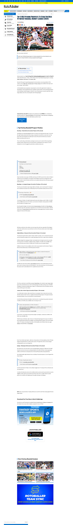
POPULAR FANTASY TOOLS (9, 13)
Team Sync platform (30, 115)
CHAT (46, 11)
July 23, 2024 (34, 196)
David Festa (37, 283)
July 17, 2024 (35, 173)
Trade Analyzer (10, 31)
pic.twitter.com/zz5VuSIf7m (28, 362)
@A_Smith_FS (49, 24)
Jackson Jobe (32, 79)
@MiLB (22, 258)
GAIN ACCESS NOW (22, 120)
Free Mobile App (10, 34)
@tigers (31, 306)
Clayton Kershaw (37, 206)
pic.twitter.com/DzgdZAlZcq (24, 308)
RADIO (67, 11)
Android (49, 402)
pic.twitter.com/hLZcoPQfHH (37, 258)
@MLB (49, 256)
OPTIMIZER (51, 11)
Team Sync (9, 22)
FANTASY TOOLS (36, 11)
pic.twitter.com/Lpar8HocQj (28, 194)
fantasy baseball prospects (39, 76)
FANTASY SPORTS (13, 11)
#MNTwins (30, 258)
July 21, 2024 (40, 260)
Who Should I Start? (11, 28)
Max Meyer (26, 79)
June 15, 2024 (34, 364)
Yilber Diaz (25, 83)
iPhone (44, 402)
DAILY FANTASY (30, 11)
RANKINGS (42, 11)
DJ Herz (18, 345)
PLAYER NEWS (19, 11)
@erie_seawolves (22, 307)
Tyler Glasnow (49, 206)
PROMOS (55, 11)
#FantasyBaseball (22, 161)
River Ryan (19, 184)
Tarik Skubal (30, 323)
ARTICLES (24, 11)
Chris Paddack (33, 263)
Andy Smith (50, 22)
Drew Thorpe (38, 83)
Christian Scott (30, 83)
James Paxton (26, 209)
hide (28, 68)
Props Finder (9, 25)
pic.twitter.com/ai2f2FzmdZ (24, 171)
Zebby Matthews (20, 79)
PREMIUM (6, 11)
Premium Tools (10, 15)
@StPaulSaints (30, 252)
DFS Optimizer (10, 19)
